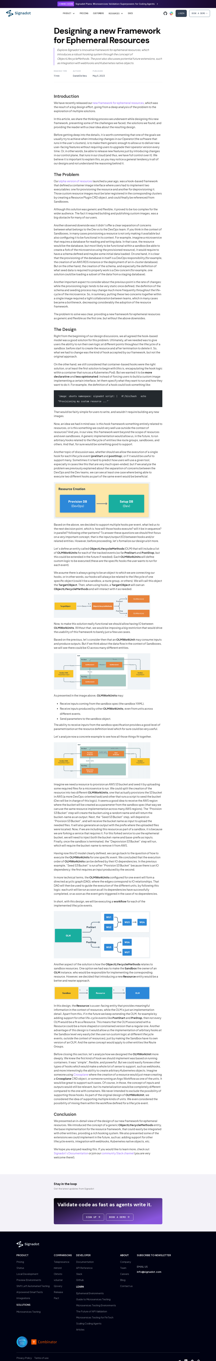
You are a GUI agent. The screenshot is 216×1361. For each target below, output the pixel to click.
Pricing (84, 13)
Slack (79, 1273)
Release (58, 1292)
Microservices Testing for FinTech (94, 1317)
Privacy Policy (24, 1357)
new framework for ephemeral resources (118, 103)
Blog (122, 1280)
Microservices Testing (28, 1311)
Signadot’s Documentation (71, 1153)
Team (123, 1267)
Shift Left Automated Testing (33, 1286)
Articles (80, 1329)
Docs (130, 13)
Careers (124, 1273)
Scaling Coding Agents (88, 1323)
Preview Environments (28, 1280)
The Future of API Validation (91, 1311)
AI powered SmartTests (29, 1292)
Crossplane (81, 1074)
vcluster (58, 1280)
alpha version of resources (75, 181)
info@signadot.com (149, 1271)
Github (80, 1280)
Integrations (23, 1298)
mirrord (57, 1267)
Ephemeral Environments (90, 1293)
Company (125, 1261)
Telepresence (61, 1261)
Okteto (58, 1273)
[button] (68, 13)
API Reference (84, 1267)
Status (20, 1267)
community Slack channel (117, 1153)
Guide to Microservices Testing (93, 1299)
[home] (18, 13)
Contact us (126, 1286)
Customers (98, 13)
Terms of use (41, 1357)
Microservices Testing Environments (96, 1305)
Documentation (85, 1261)
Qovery (58, 1286)
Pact (56, 1298)
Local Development (27, 1273)
